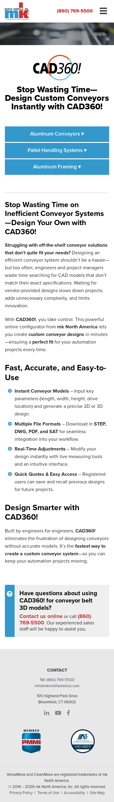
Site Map (97, 792)
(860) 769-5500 (75, 11)
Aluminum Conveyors (57, 134)
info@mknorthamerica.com (57, 686)
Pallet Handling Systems (57, 150)
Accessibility (74, 792)
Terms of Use (48, 792)
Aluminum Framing (57, 167)
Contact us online (41, 616)
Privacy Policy (21, 792)
